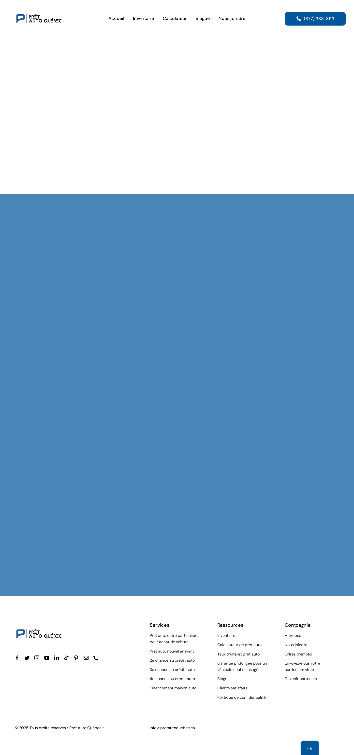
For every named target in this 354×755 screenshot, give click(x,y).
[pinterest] (76, 657)
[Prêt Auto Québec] (39, 7)
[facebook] (17, 657)
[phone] (95, 657)
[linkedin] (56, 657)
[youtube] (46, 657)
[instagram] (36, 657)
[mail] (86, 657)
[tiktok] (66, 657)
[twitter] (27, 657)
